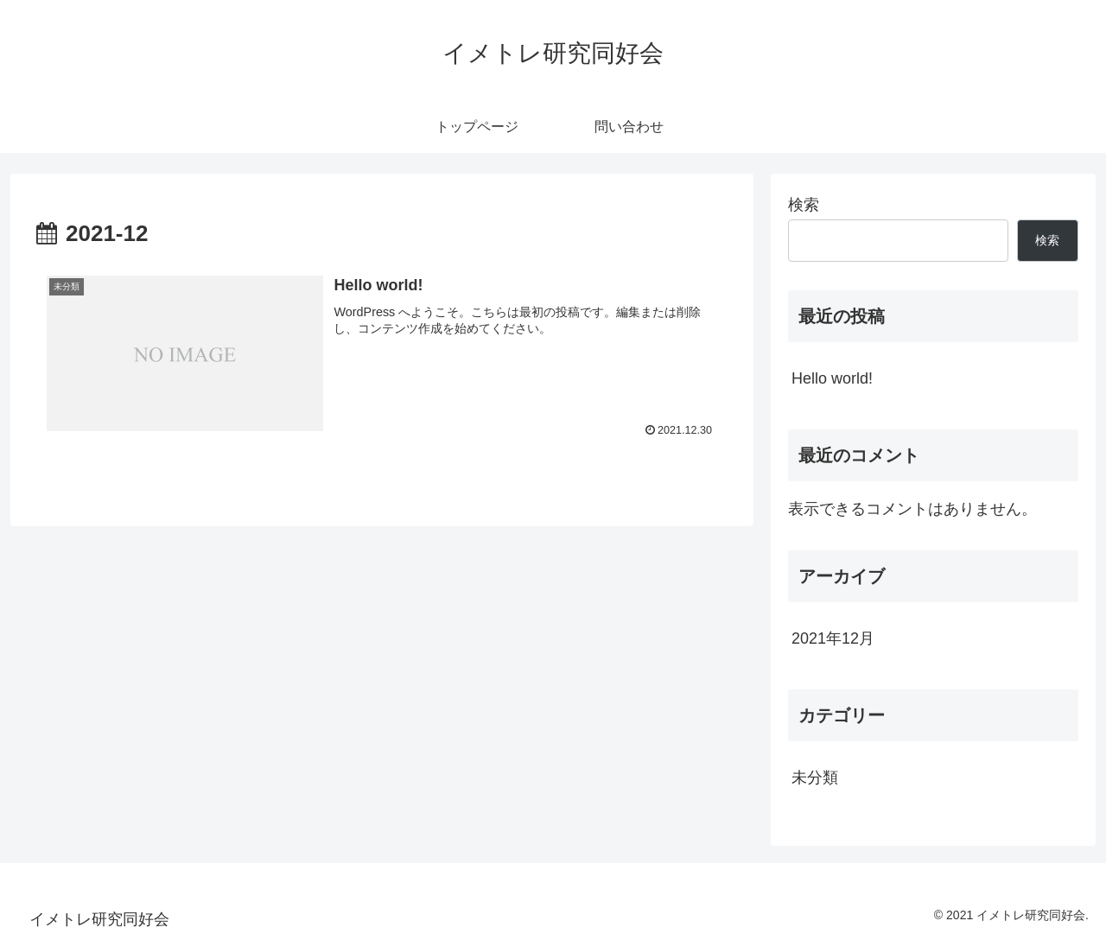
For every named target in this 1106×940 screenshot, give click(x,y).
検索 (803, 204)
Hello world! (832, 378)
